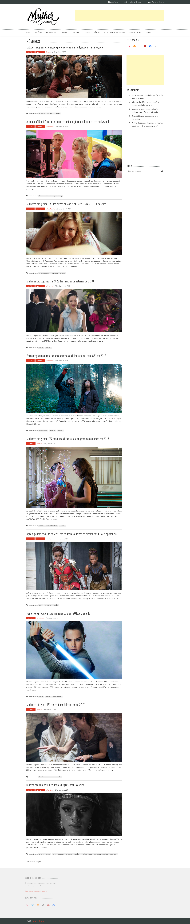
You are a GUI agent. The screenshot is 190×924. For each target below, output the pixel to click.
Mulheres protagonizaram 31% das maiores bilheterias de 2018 (60, 281)
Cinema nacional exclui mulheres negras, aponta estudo (55, 784)
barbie (41, 196)
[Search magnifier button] (162, 171)
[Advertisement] (119, 15)
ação (40, 605)
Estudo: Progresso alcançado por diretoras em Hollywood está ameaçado (64, 47)
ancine (41, 526)
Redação (48, 52)
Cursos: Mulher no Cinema (155, 2)
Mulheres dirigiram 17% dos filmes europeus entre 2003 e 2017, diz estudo (66, 203)
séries (87, 32)
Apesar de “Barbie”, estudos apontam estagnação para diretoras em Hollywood (67, 121)
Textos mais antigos (33, 862)
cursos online (135, 32)
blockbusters (43, 430)
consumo (48, 605)
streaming (76, 32)
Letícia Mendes (50, 209)
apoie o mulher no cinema (114, 32)
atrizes (41, 348)
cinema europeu (44, 273)
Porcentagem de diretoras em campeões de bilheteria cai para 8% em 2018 (66, 355)
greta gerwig (58, 196)
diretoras (42, 113)
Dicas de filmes (113, 2)
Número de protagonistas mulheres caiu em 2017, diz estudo (58, 613)
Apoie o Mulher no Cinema (132, 2)
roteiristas (113, 854)
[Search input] (144, 171)
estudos (50, 113)
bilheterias (42, 777)
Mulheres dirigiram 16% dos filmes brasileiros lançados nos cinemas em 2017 (67, 438)
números (40, 52)
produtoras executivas (101, 854)
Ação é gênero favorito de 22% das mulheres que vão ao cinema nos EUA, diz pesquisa (71, 533)
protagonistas (57, 697)
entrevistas (51, 32)
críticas (64, 32)
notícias (38, 32)
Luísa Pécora (49, 127)
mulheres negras (87, 854)
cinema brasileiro (51, 526)
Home (28, 32)
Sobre (148, 32)
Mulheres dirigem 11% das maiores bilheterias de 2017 (55, 704)
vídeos (97, 32)
